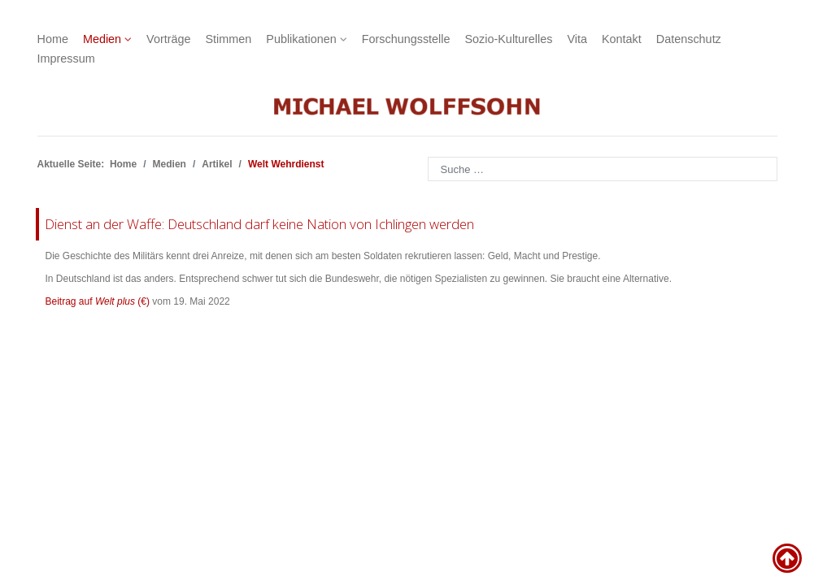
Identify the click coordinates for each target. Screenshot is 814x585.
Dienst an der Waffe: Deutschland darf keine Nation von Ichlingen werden (259, 223)
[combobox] (602, 169)
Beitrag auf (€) (98, 301)
